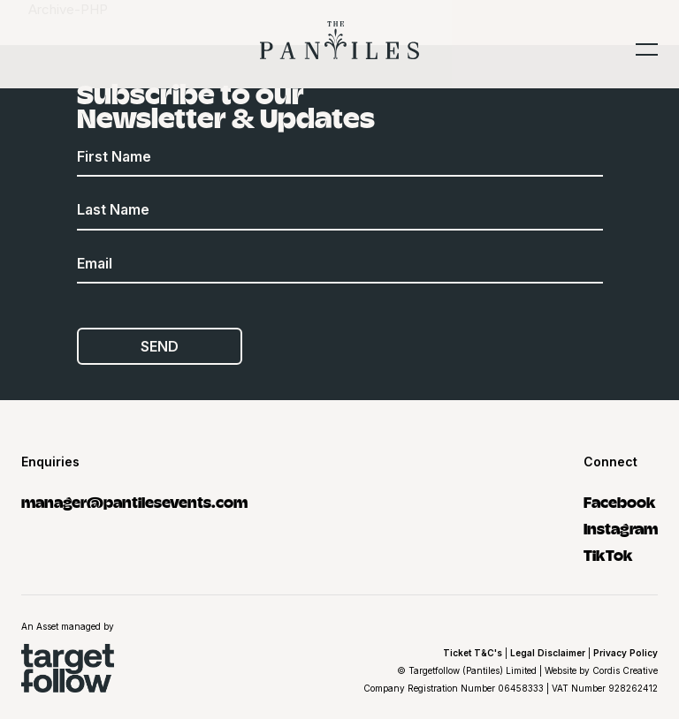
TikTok (608, 554)
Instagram (621, 528)
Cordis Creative (625, 670)
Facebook (620, 501)
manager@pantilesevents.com (134, 501)
